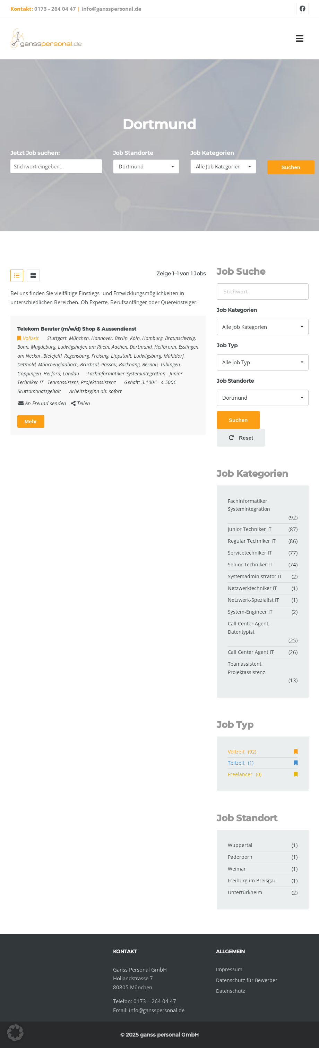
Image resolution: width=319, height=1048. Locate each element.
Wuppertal (240, 845)
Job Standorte (133, 153)
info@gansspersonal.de (111, 8)
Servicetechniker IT (250, 552)
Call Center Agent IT (251, 652)
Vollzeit (263, 751)
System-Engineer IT (250, 611)
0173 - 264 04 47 (55, 8)
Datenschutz (230, 991)
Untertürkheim (245, 892)
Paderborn (240, 857)
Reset (241, 438)
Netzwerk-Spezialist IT (253, 600)
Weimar (237, 868)
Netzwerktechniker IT (252, 588)
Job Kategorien (212, 153)
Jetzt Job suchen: (35, 153)
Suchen (291, 167)
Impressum (229, 969)
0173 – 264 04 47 (154, 1001)
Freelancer (263, 774)
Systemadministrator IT (255, 576)
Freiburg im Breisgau (252, 880)
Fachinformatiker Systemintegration (126, 373)
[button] (15, 1032)
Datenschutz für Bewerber (246, 980)
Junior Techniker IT (249, 529)
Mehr (31, 421)
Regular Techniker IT (252, 541)
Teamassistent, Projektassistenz (82, 382)
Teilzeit (263, 762)
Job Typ (227, 345)
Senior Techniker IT (250, 564)
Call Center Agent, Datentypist (249, 627)
